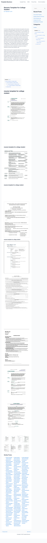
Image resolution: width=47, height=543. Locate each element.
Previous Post (5, 535)
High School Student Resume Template (9, 516)
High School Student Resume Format (9, 512)
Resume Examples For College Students (17, 473)
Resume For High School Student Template (9, 523)
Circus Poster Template (38, 14)
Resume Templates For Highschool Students (9, 504)
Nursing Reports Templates (38, 21)
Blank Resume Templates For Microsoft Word (24, 486)
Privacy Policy (34, 1)
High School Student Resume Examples (9, 508)
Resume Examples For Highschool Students (17, 464)
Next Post (29, 535)
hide (9, 79)
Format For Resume (25, 508)
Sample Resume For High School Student (17, 525)
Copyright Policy (23, 1)
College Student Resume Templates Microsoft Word (17, 490)
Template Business (6, 2)
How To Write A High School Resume (24, 470)
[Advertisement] (12, 21)
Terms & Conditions (41, 1)
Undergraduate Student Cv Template (24, 477)
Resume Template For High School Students (17, 516)
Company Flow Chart (37, 20)
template (35, 27)
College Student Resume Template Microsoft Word (9, 490)
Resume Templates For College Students (17, 512)
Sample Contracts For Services (39, 16)
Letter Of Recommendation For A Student (25, 519)
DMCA (29, 1)
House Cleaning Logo (37, 18)
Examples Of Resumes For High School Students (25, 498)
